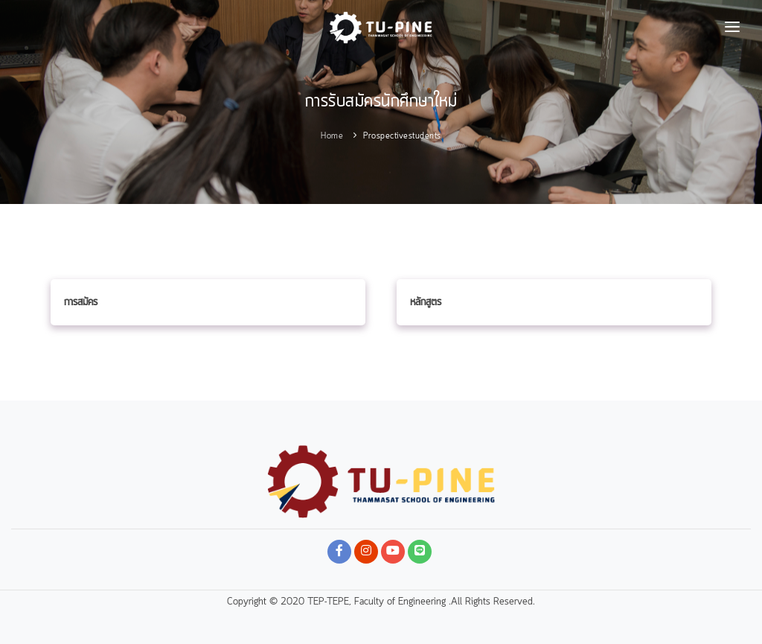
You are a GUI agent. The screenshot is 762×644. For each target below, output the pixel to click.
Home (332, 136)
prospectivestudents (402, 136)
